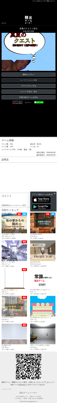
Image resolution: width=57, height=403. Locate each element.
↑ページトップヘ (7, 389)
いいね (18, 102)
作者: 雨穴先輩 (28, 31)
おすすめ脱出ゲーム (22, 396)
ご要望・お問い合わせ (29, 398)
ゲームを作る (37, 1)
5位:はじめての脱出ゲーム (14, 279)
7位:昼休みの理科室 (14, 307)
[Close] (54, 193)
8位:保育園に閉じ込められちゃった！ (43, 307)
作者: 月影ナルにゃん (8, 236)
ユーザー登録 (45, 1)
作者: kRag (33, 347)
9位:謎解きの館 (14, 335)
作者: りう (33, 292)
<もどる (3, 23)
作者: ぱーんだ (6, 264)
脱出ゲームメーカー (28, 393)
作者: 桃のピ (34, 236)
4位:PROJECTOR (43, 251)
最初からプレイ (28, 74)
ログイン (52, 1)
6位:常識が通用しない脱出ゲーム (43, 279)
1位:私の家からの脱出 (14, 224)
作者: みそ (5, 292)
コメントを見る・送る (28, 92)
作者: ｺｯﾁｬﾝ (33, 319)
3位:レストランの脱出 (14, 251)
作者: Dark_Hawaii (35, 264)
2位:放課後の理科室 (43, 224)
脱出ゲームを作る (35, 396)
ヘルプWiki (17, 398)
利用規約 (40, 398)
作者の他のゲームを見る (28, 97)
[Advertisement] (28, 8)
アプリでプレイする (28, 86)
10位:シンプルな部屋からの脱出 (43, 335)
